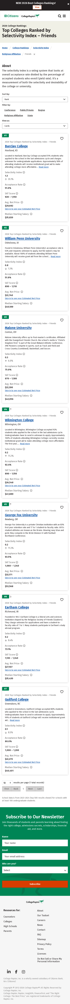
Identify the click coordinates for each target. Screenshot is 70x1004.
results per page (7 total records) (23, 782)
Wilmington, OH (13, 424)
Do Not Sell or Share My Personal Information (49, 960)
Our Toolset (43, 915)
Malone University (18, 328)
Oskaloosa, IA (12, 242)
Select (7, 870)
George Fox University (21, 515)
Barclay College (16, 146)
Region (41, 110)
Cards (7, 126)
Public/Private (27, 110)
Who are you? (9, 863)
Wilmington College (19, 420)
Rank (7, 99)
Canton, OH (10, 332)
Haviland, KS (11, 150)
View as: (6, 121)
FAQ (39, 934)
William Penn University (22, 238)
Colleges (8, 921)
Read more (44, 167)
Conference (9, 110)
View (37, 7)
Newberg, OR (11, 519)
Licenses (41, 953)
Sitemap (41, 939)
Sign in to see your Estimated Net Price (22, 209)
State (30, 115)
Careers (41, 920)
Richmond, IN (11, 611)
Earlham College (17, 607)
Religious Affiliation (11, 54)
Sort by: (6, 94)
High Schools (10, 926)
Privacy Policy (44, 944)
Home (5, 48)
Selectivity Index (41, 48)
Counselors (9, 916)
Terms (40, 949)
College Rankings (21, 48)
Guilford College (17, 699)
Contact (41, 929)
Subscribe (35, 884)
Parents (8, 931)
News (40, 925)
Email (5, 850)
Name (5, 836)
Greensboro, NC (12, 703)
